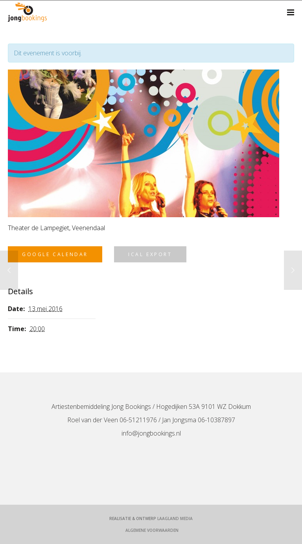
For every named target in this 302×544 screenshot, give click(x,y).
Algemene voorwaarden (152, 530)
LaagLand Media (175, 518)
